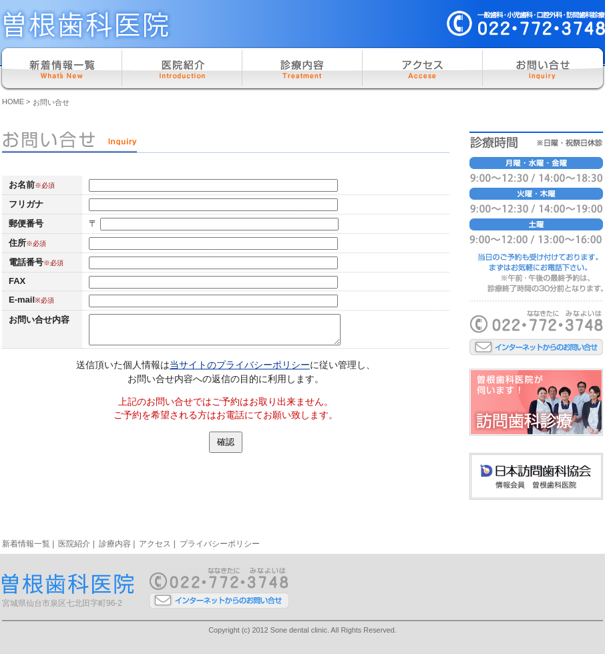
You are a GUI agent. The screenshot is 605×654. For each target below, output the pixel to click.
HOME (13, 102)
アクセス (155, 543)
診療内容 (115, 543)
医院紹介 (74, 543)
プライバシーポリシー (220, 543)
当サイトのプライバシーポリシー (240, 365)
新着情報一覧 (26, 543)
